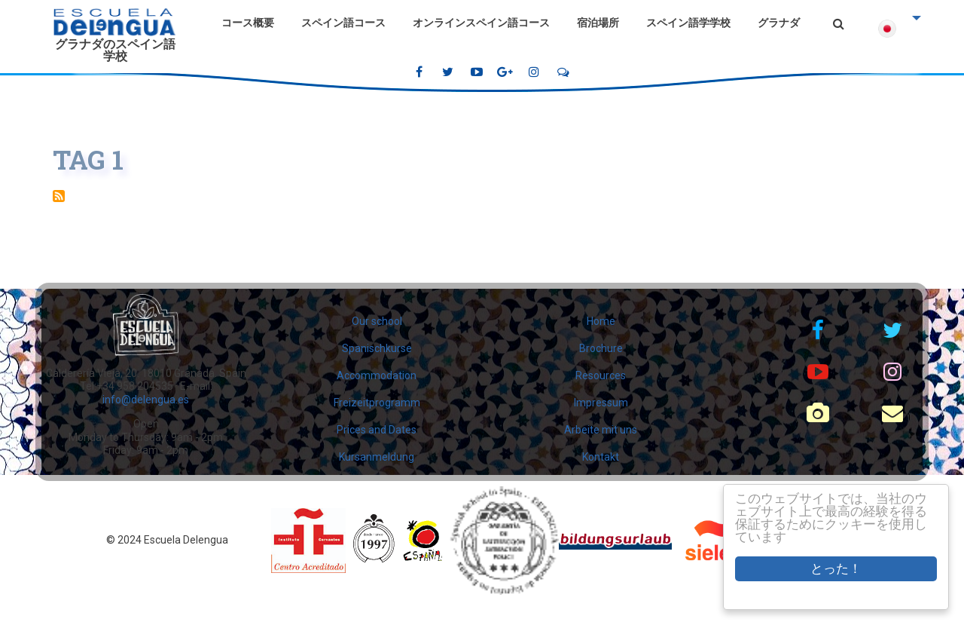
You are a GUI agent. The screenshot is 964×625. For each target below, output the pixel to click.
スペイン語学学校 (688, 23)
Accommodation (376, 375)
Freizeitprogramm (377, 403)
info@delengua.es (145, 400)
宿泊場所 (598, 23)
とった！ (836, 569)
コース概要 (247, 23)
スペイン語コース (343, 23)
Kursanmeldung (376, 457)
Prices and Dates (376, 430)
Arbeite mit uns (600, 430)
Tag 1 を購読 (59, 196)
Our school (377, 321)
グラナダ (779, 23)
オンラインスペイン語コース (481, 23)
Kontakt (600, 457)
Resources (600, 375)
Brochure (601, 348)
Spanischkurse (377, 348)
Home (601, 321)
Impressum (601, 403)
